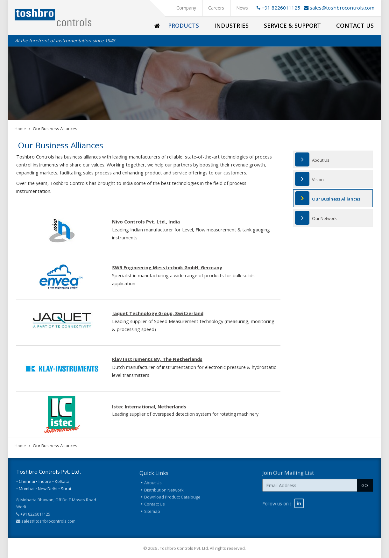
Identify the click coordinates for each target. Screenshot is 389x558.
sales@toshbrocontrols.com (342, 7)
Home (20, 128)
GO (364, 488)
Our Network (324, 218)
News (242, 8)
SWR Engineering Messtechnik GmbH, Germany (167, 267)
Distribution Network (164, 493)
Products (183, 25)
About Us (320, 160)
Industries (231, 25)
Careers (216, 8)
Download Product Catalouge (172, 500)
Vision (318, 179)
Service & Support (292, 25)
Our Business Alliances (336, 199)
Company (186, 8)
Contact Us (355, 25)
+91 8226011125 (277, 7)
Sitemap (152, 514)
